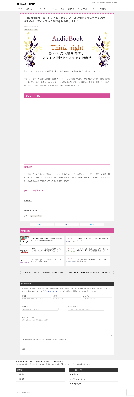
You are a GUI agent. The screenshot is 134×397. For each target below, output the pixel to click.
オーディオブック (42, 9)
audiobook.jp (31, 210)
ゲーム (54, 9)
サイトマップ (76, 383)
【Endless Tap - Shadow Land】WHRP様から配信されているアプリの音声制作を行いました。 (46, 239)
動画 (62, 9)
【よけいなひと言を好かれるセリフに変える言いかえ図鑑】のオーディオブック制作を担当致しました (92, 249)
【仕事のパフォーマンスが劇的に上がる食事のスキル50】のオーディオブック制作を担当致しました (46, 249)
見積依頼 (103, 9)
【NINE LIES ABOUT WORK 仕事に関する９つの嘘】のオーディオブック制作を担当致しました (91, 272)
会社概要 (21, 379)
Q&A (94, 9)
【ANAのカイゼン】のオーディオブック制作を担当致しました (93, 239)
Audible (28, 201)
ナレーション (29, 29)
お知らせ (29, 9)
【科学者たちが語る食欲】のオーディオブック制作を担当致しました (92, 260)
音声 (36, 29)
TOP (25, 361)
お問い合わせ (76, 374)
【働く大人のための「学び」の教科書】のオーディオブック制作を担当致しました (46, 260)
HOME (20, 9)
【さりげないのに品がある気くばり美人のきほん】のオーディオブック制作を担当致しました (44, 272)
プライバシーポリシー (51, 291)
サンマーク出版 (33, 96)
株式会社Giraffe (27, 3)
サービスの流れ (83, 9)
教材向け (71, 9)
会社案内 (21, 374)
